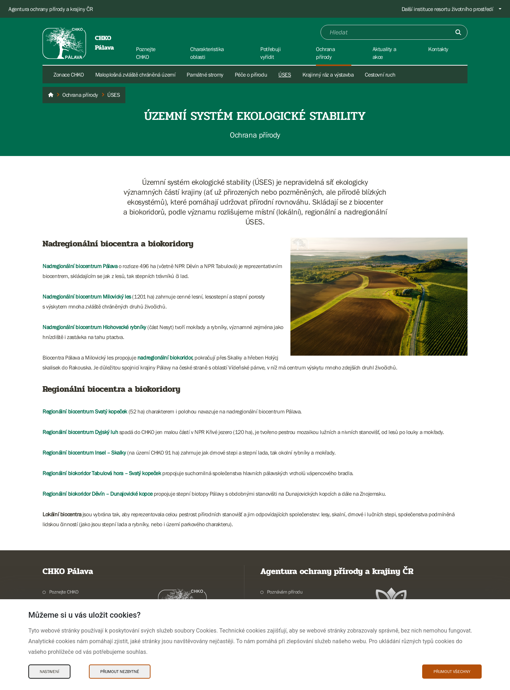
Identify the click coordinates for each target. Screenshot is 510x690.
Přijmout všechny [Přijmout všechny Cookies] (452, 671)
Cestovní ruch (380, 74)
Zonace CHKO (68, 74)
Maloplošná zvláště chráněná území (135, 74)
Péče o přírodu (251, 74)
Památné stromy (205, 74)
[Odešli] (458, 32)
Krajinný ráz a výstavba (328, 74)
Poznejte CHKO (64, 592)
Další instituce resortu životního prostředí (447, 9)
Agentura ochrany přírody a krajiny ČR (50, 9)
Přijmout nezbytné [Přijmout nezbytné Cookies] (119, 671)
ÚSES (284, 74)
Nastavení (49, 671)
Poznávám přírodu (285, 592)
